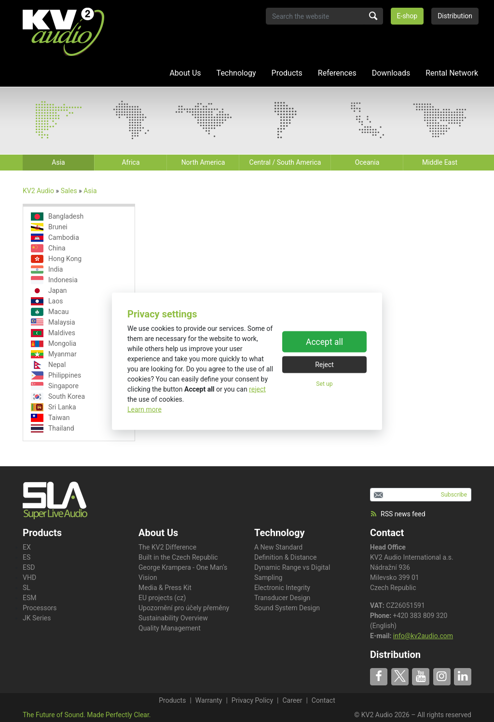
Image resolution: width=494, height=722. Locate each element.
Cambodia (55, 238)
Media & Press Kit (165, 587)
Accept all (324, 342)
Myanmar (54, 354)
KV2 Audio (38, 191)
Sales (69, 191)
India (47, 269)
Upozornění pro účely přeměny (183, 608)
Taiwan (50, 418)
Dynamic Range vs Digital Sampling (292, 572)
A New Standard (278, 547)
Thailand (52, 428)
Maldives (53, 333)
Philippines (56, 375)
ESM (30, 598)
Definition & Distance (285, 557)
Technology (236, 73)
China (48, 248)
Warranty (208, 700)
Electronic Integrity (282, 587)
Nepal (48, 365)
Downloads (391, 73)
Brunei (49, 227)
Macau (50, 312)
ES (26, 557)
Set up (324, 384)
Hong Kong (56, 259)
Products (287, 73)
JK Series (37, 618)
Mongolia (53, 344)
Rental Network (451, 73)
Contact (387, 532)
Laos (47, 301)
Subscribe (454, 494)
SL (26, 587)
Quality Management (169, 628)
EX (27, 547)
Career (292, 700)
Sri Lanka (53, 407)
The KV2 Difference (167, 547)
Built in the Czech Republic (178, 557)
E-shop (407, 16)
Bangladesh (57, 216)
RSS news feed (397, 514)
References (337, 73)
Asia (89, 191)
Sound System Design (287, 608)
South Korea (58, 397)
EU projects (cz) (162, 598)
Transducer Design (282, 598)
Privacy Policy (252, 700)
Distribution (455, 16)
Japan (49, 291)
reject (257, 389)
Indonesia (54, 280)
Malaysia (53, 322)
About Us (185, 73)
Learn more (144, 409)
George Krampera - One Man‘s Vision (182, 572)
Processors (40, 608)
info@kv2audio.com (423, 636)
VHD (29, 577)
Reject (324, 364)
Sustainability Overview (173, 618)
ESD (29, 567)
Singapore (55, 386)
